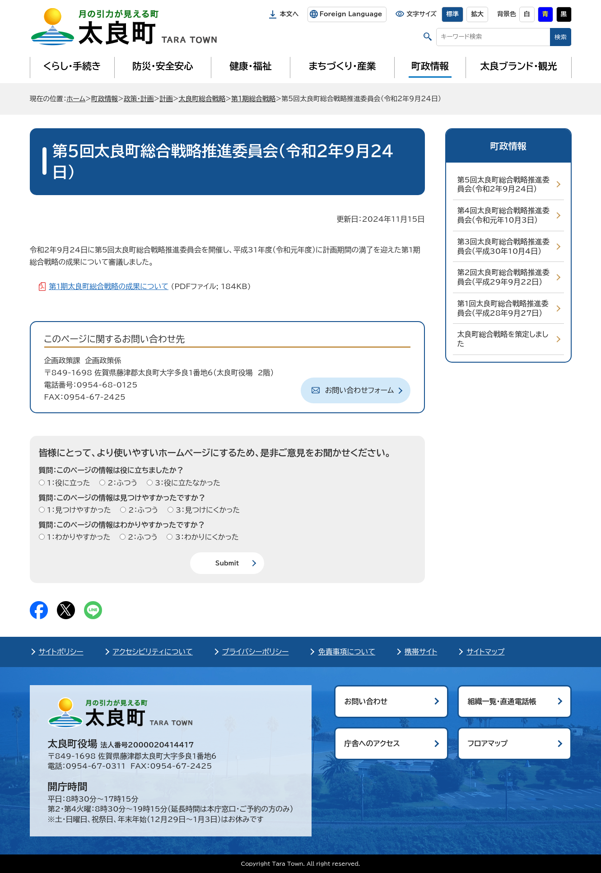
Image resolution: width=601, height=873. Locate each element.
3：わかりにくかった (205, 537)
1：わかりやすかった (78, 537)
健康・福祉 (250, 65)
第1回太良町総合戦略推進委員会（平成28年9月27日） (503, 308)
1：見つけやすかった (78, 510)
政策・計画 (139, 98)
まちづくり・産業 (342, 65)
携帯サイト (421, 651)
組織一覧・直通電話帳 (502, 701)
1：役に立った (67, 482)
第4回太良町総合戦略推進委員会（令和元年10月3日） (503, 215)
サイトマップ (485, 651)
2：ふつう (121, 482)
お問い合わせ (366, 701)
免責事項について (346, 651)
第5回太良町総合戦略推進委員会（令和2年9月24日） (503, 184)
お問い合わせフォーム (359, 390)
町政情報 (430, 65)
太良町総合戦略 (201, 98)
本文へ (289, 14)
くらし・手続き (72, 65)
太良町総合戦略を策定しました (503, 339)
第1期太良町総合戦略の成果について (108, 286)
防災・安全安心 (162, 65)
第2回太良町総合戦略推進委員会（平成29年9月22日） (503, 277)
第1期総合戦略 (253, 98)
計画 (166, 98)
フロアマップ (488, 743)
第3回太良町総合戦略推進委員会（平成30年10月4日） (503, 246)
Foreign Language (350, 14)
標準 (452, 14)
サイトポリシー (61, 651)
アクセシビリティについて (153, 651)
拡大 (477, 14)
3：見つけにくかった (206, 510)
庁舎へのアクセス (372, 743)
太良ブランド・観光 (518, 65)
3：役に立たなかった (186, 482)
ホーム (75, 98)
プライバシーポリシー (255, 651)
